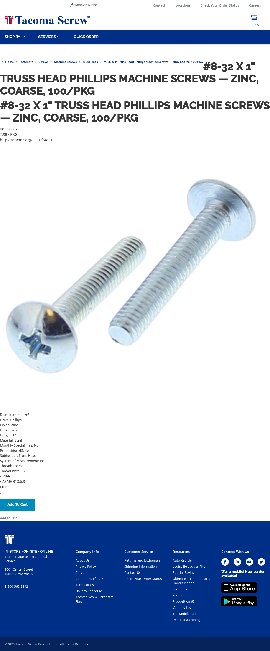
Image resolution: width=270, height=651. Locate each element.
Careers (255, 5)
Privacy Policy (86, 566)
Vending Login (183, 607)
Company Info (87, 551)
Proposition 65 (184, 601)
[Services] (46, 37)
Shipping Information (140, 566)
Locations (183, 5)
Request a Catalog (186, 620)
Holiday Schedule (89, 591)
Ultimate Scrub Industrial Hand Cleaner (192, 580)
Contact (159, 5)
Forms (177, 595)
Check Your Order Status (220, 5)
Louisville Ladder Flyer (190, 566)
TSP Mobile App (185, 613)
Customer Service (138, 551)
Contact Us (132, 572)
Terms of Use (86, 585)
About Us (82, 560)
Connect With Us (235, 551)
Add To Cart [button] (17, 504)
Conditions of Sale (89, 578)
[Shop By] (11, 37)
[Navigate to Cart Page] (254, 20)
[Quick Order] (85, 37)
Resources (181, 551)
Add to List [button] (8, 518)
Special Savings (184, 572)
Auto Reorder (183, 560)
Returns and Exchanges (142, 560)
